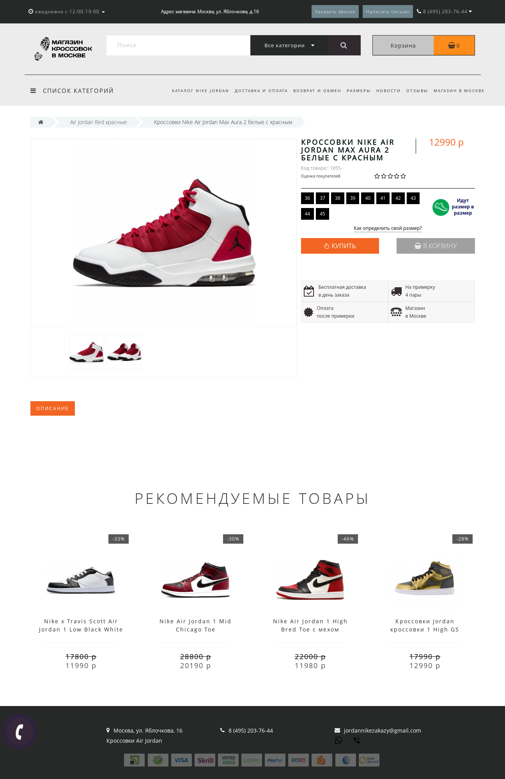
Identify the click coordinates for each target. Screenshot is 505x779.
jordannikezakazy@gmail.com (382, 730)
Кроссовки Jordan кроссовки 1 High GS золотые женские (424, 629)
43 (413, 198)
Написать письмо (388, 11)
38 (337, 198)
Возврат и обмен (313, 90)
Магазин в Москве (459, 90)
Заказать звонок (335, 11)
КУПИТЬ (343, 246)
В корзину (436, 246)
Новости (386, 90)
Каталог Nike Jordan (193, 90)
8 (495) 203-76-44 (251, 730)
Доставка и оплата (255, 90)
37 (322, 198)
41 (383, 198)
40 (367, 198)
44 (307, 213)
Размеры (355, 90)
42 (398, 198)
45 (322, 213)
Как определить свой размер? (388, 228)
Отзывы (416, 90)
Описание (52, 408)
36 (307, 198)
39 (353, 198)
